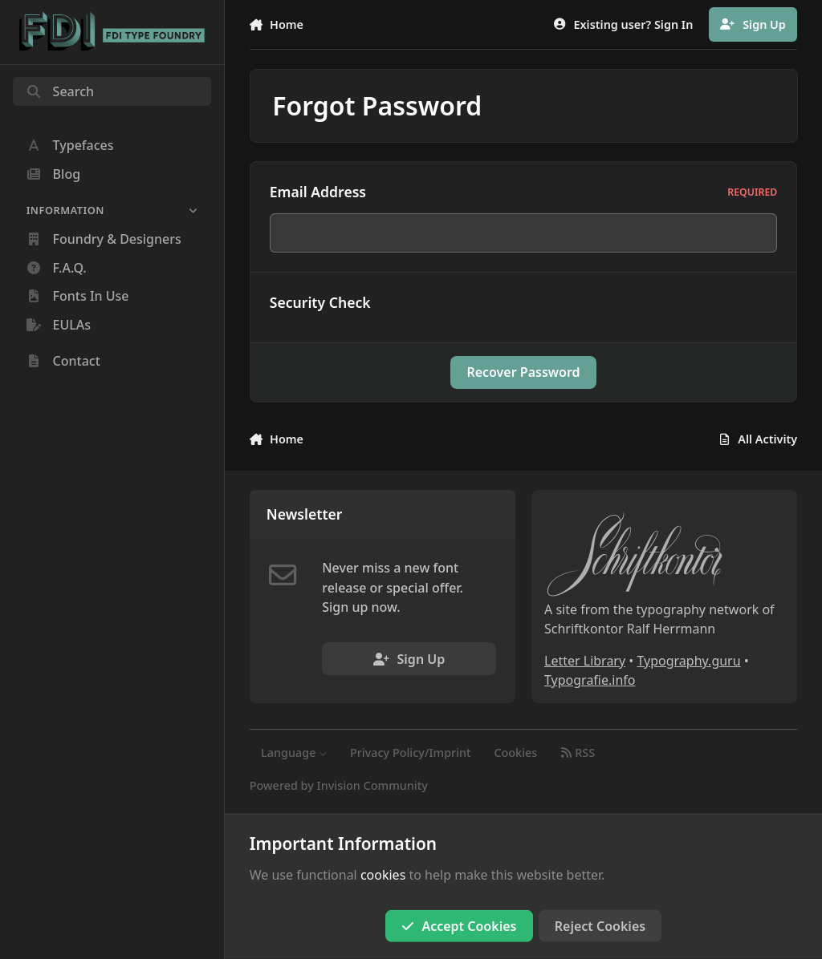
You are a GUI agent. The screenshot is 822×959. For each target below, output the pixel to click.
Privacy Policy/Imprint (410, 752)
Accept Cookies (459, 926)
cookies (382, 875)
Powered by (339, 785)
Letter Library (584, 661)
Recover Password (523, 372)
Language (294, 752)
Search (60, 91)
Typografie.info (590, 680)
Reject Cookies (600, 926)
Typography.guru (688, 661)
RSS (577, 752)
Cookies (515, 752)
